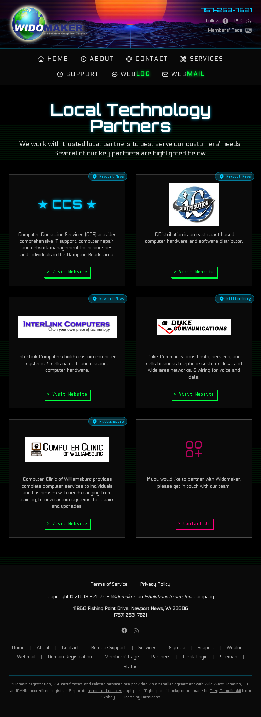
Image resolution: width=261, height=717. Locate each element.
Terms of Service (109, 584)
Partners (161, 657)
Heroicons (151, 697)
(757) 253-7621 (130, 615)
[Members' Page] (230, 30)
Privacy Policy (155, 584)
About (97, 58)
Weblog (235, 647)
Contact (147, 58)
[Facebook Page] (217, 20)
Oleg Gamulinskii (225, 690)
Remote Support (108, 647)
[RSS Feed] (243, 20)
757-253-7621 (226, 10)
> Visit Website (67, 271)
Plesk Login (195, 657)
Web (130, 74)
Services (201, 58)
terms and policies (105, 690)
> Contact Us (194, 523)
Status (131, 666)
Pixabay (107, 697)
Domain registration (32, 684)
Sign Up (177, 647)
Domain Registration (70, 657)
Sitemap (228, 657)
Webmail (26, 657)
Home (53, 58)
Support (78, 74)
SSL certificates (67, 684)
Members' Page (121, 657)
